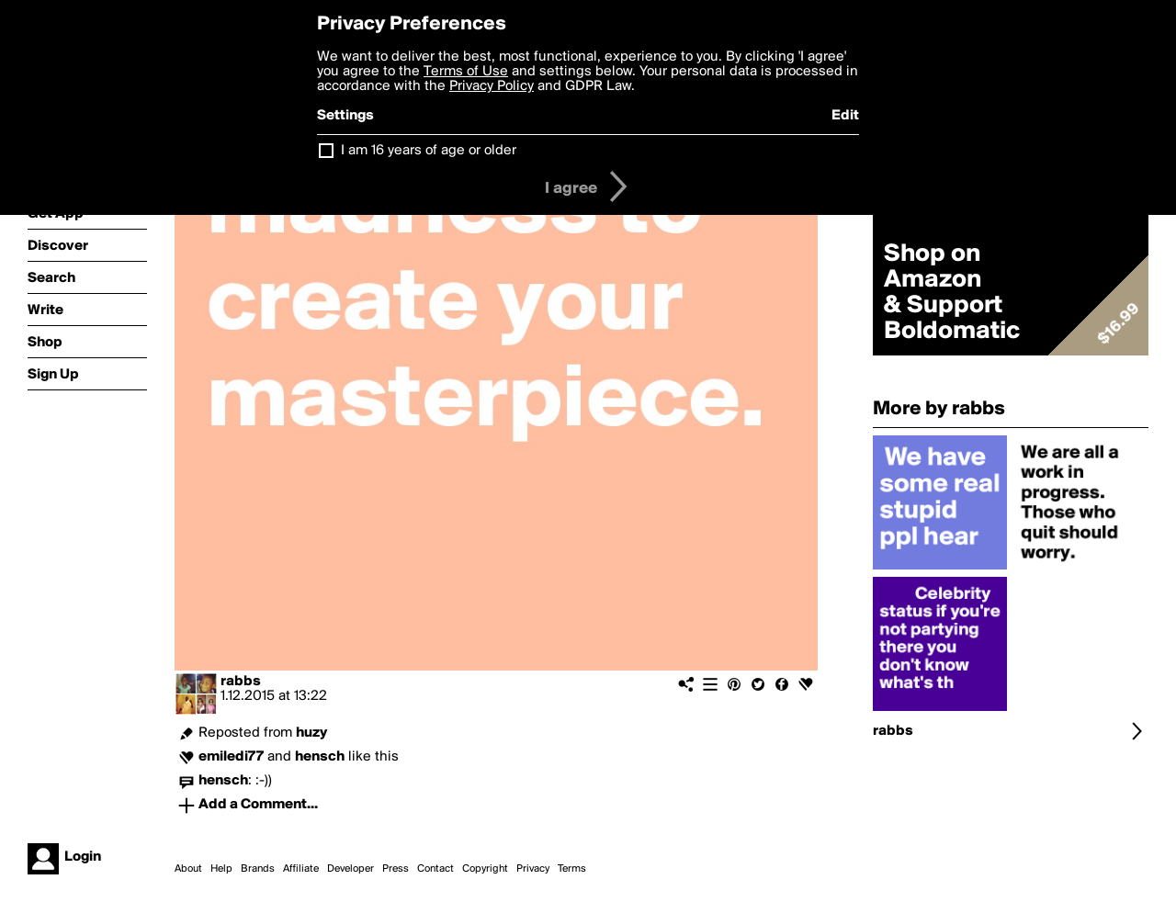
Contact (435, 868)
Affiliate (301, 868)
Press (395, 868)
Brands (258, 868)
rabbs (240, 681)
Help (221, 868)
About (188, 868)
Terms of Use (466, 71)
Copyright (485, 868)
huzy (311, 733)
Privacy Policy (491, 86)
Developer (350, 868)
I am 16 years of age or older (428, 150)
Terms (572, 868)
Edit (845, 115)
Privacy (532, 868)
